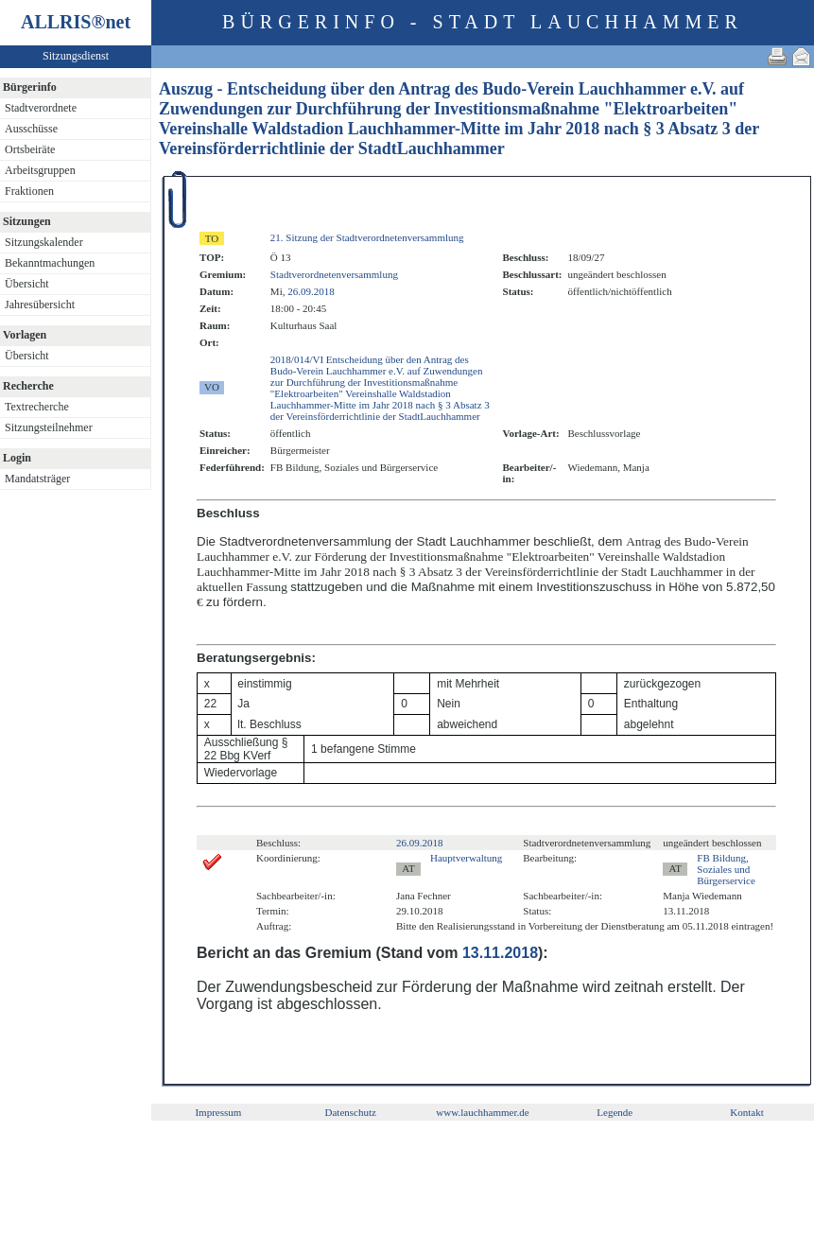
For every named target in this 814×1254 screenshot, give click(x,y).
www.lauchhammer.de (482, 1112)
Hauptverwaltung (466, 857)
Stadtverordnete (41, 107)
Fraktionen (29, 191)
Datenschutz (350, 1112)
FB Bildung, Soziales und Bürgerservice (726, 869)
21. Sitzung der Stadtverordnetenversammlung (367, 237)
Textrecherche (37, 406)
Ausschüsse (31, 128)
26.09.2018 (311, 291)
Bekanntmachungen (50, 263)
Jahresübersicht (40, 304)
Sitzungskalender (44, 242)
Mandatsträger (37, 478)
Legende (614, 1112)
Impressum (218, 1112)
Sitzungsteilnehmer (49, 427)
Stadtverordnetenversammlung (334, 274)
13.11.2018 (500, 953)
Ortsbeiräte (30, 149)
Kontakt (746, 1112)
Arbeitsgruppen (40, 170)
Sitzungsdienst (76, 55)
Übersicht (27, 283)
